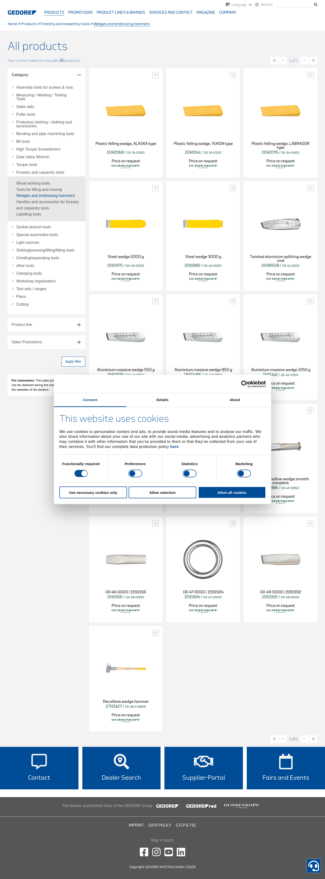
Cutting (22, 304)
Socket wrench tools (33, 227)
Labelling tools (28, 214)
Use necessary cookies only (93, 492)
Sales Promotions (27, 342)
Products (54, 12)
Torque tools (26, 165)
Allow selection (162, 492)
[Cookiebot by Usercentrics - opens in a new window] (245, 384)
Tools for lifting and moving (39, 189)
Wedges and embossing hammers (45, 196)
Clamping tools (29, 273)
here (174, 446)
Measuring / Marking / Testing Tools (41, 97)
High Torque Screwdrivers (38, 149)
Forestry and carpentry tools (65, 24)
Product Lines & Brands (121, 12)
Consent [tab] (90, 400)
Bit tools (23, 142)
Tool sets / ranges (31, 289)
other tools (25, 266)
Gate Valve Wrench (32, 157)
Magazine (206, 12)
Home (12, 24)
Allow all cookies (232, 492)
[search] (294, 5)
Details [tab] (162, 400)
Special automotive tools (37, 235)
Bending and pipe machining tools (45, 134)
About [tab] (235, 400)
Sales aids (25, 107)
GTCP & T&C (186, 825)
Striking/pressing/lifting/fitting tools (45, 250)
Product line (22, 325)
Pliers (21, 297)
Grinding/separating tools (37, 258)
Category (20, 75)
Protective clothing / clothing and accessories (44, 124)
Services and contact (171, 12)
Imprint (136, 825)
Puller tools (25, 114)
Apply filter (73, 361)
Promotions (80, 12)
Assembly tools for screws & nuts (44, 87)
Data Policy (159, 825)
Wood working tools (33, 183)
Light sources (27, 243)
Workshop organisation (36, 281)
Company (227, 12)
